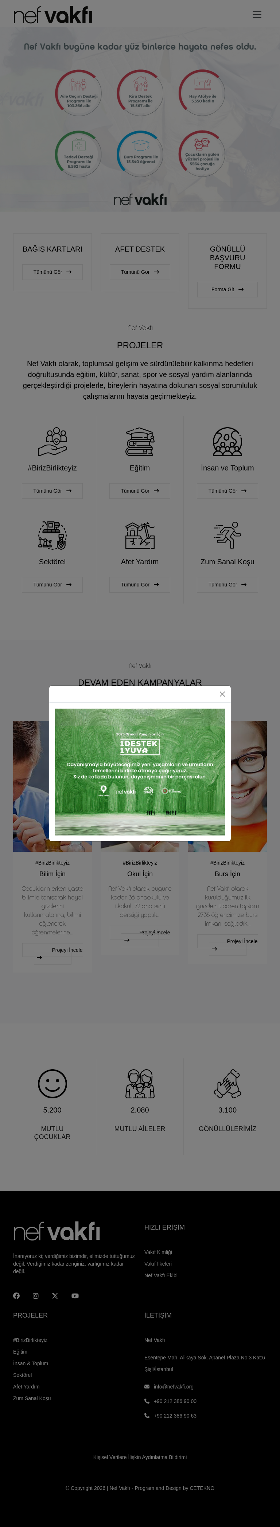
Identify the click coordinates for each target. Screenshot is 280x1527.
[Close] (222, 694)
